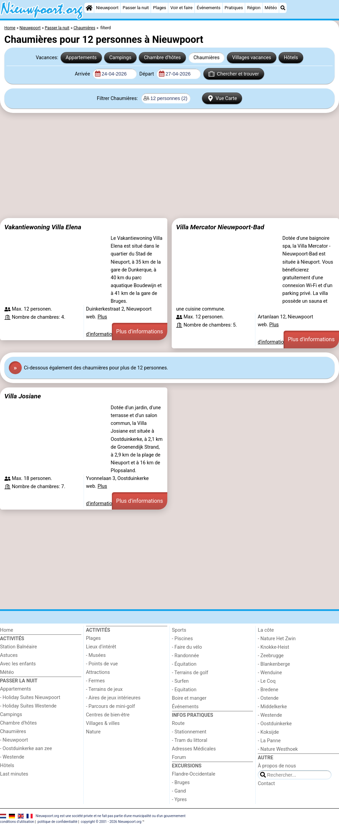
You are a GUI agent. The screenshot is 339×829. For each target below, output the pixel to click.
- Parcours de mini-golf (110, 706)
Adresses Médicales (194, 749)
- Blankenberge (274, 664)
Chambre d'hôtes (162, 58)
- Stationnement (189, 732)
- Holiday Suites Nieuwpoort (30, 697)
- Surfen (180, 681)
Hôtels (291, 58)
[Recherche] (283, 8)
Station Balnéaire (18, 647)
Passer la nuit (136, 7)
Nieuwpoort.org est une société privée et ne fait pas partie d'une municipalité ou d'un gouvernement (111, 816)
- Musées (96, 655)
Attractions (98, 672)
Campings (120, 58)
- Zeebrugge (271, 656)
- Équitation (184, 664)
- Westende (12, 757)
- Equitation (184, 690)
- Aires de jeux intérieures (113, 698)
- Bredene (268, 690)
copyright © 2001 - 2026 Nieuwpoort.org (111, 822)
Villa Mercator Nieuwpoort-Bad (220, 227)
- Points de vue (102, 664)
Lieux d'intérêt (101, 647)
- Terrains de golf (190, 673)
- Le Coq (266, 681)
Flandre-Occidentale (194, 774)
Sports (179, 630)
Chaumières (206, 58)
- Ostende (268, 698)
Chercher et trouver (233, 74)
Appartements (81, 58)
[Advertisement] (169, 168)
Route (178, 723)
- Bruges (181, 782)
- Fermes (95, 681)
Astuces (9, 655)
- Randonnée (185, 656)
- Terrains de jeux (104, 689)
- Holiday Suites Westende (28, 706)
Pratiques (233, 7)
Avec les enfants (18, 664)
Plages (159, 7)
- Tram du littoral (189, 740)
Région (253, 7)
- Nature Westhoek (278, 749)
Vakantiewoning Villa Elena (42, 227)
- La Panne (269, 741)
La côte (266, 630)
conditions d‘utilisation (17, 822)
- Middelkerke (272, 707)
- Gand (179, 791)
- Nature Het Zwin (276, 639)
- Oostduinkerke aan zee (26, 748)
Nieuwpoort (107, 7)
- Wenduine (270, 673)
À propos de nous (277, 766)
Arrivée (83, 74)
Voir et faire (181, 7)
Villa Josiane (22, 396)
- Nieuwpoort (14, 740)
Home (6, 630)
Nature (93, 732)
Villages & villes (103, 723)
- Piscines (182, 639)
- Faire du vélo (187, 647)
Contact (266, 783)
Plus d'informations (139, 331)
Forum (179, 757)
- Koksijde (268, 732)
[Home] (89, 8)
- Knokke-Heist (273, 647)
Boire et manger (189, 698)
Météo (271, 7)
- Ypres (179, 799)
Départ (147, 74)
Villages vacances (251, 58)
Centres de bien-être (108, 715)
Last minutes (14, 774)
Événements (209, 7)
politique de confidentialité (57, 822)
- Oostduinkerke (275, 724)
